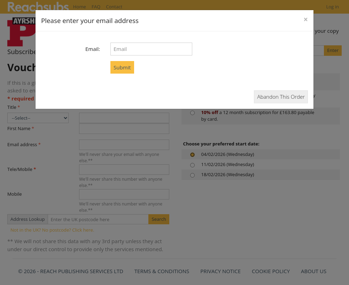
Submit (122, 67)
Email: (92, 48)
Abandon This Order (281, 96)
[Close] (305, 19)
